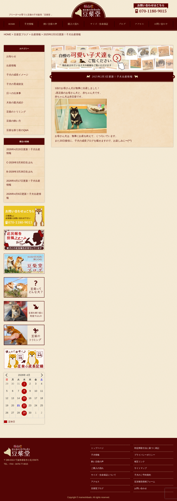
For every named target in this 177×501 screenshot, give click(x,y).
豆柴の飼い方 (13, 120)
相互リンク (139, 461)
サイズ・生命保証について (103, 475)
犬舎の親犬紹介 (14, 102)
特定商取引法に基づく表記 (146, 448)
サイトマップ (140, 468)
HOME (11, 24)
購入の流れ (73, 24)
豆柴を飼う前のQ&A (17, 130)
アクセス (139, 24)
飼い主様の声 (50, 24)
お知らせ (11, 56)
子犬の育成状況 (14, 84)
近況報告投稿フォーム (144, 481)
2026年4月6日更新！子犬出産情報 (23, 196)
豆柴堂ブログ (97, 488)
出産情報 (11, 65)
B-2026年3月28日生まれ (19, 171)
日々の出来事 (13, 93)
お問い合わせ (161, 24)
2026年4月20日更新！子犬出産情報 (23, 151)
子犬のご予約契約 (142, 475)
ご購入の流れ (97, 468)
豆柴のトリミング (16, 111)
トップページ (97, 448)
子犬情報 (28, 24)
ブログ (122, 24)
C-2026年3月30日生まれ (19, 162)
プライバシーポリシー (144, 455)
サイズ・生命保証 (99, 24)
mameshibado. (85, 497)
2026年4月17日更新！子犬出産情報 (23, 182)
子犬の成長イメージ (17, 74)
